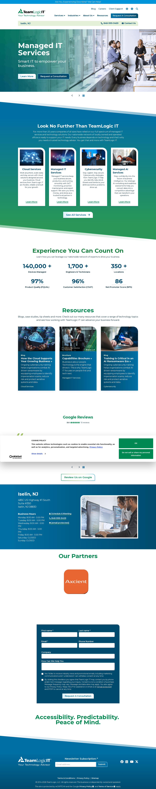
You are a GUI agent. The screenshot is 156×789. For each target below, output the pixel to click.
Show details (37, 781)
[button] (83, 96)
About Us (88, 15)
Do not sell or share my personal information (136, 781)
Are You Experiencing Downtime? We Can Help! (78, 2)
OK (136, 770)
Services (59, 15)
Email (44, 641)
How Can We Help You (52, 661)
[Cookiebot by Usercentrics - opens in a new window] (15, 784)
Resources (102, 15)
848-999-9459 (111, 23)
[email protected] (104, 687)
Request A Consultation (124, 16)
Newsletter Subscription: (80, 758)
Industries (74, 15)
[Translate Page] (127, 9)
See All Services (78, 214)
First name (46, 630)
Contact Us (130, 23)
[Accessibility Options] (132, 9)
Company (46, 652)
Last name (84, 630)
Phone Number (86, 641)
